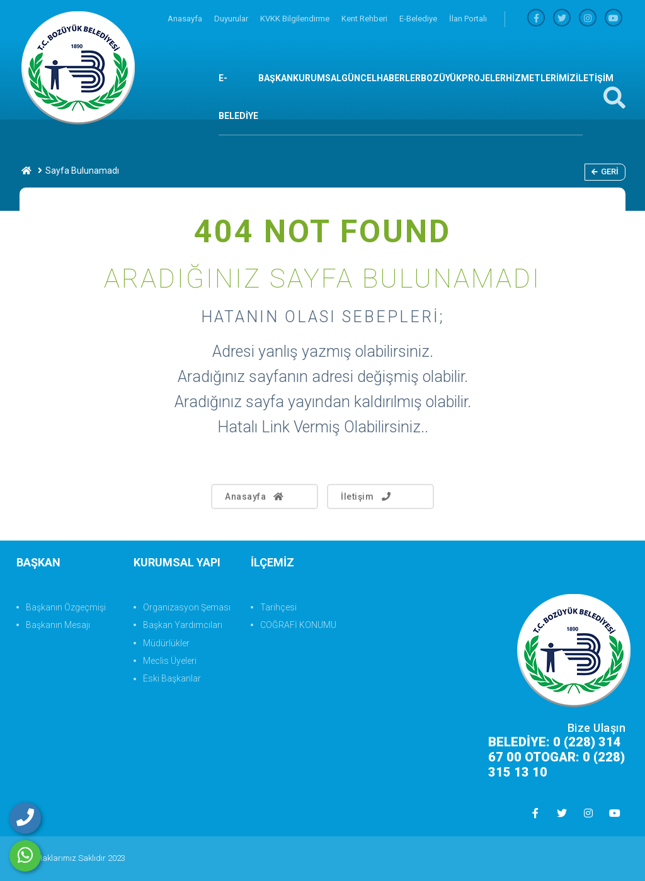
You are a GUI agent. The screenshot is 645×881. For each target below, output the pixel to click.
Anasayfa (186, 18)
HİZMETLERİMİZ (541, 78)
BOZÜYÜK (441, 78)
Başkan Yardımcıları (182, 625)
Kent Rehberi (365, 18)
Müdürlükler (166, 643)
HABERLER (399, 78)
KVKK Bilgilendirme (295, 18)
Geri (605, 171)
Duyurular (232, 18)
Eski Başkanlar (172, 678)
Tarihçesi (278, 607)
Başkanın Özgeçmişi (66, 607)
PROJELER (484, 78)
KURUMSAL (317, 78)
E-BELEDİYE (238, 97)
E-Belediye (419, 18)
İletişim (367, 496)
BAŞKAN (275, 78)
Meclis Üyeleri (170, 661)
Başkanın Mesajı (58, 625)
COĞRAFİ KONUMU (298, 625)
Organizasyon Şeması (187, 607)
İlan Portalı (468, 18)
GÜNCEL (359, 78)
